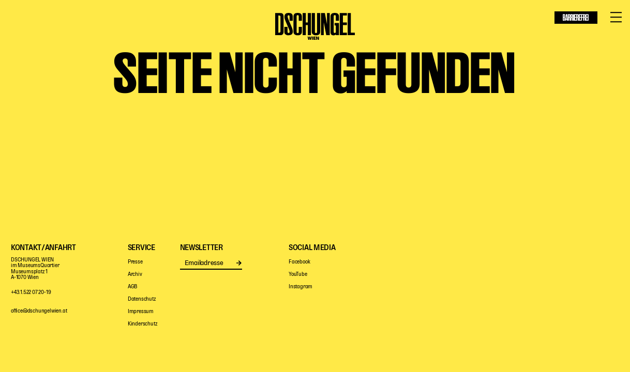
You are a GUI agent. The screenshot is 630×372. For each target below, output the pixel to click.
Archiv (135, 274)
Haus (463, 40)
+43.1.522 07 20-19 (31, 292)
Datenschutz (142, 299)
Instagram (300, 287)
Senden (239, 263)
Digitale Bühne (407, 40)
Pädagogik (214, 40)
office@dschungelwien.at (39, 311)
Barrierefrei (576, 17)
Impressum (141, 311)
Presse (135, 262)
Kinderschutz (143, 324)
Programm (54, 40)
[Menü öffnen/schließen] (616, 17)
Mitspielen (118, 40)
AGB (132, 287)
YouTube (298, 274)
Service (546, 40)
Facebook (299, 262)
